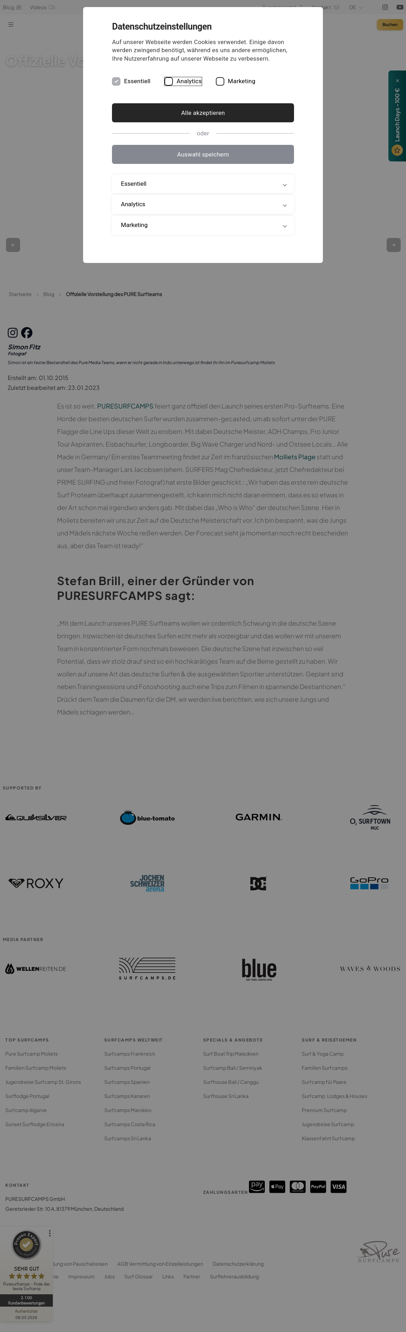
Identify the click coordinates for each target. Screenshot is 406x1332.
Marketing (258, 89)
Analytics (206, 89)
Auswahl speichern (203, 162)
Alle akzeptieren (203, 121)
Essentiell (154, 89)
